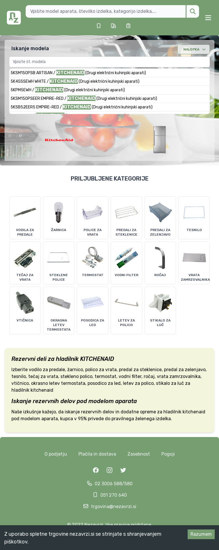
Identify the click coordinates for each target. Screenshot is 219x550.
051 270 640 (113, 495)
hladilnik (67, 358)
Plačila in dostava (97, 454)
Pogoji (168, 454)
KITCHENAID (97, 358)
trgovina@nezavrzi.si (113, 506)
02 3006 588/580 (114, 483)
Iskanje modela (30, 48)
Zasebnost (138, 454)
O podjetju (55, 454)
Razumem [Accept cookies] (201, 534)
